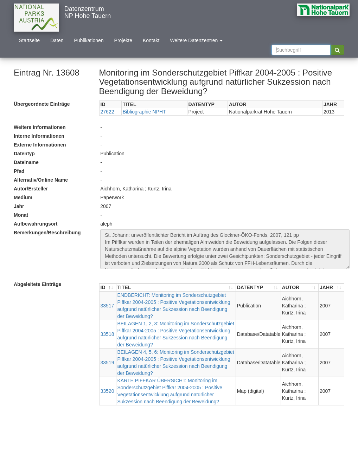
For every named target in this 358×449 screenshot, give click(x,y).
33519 (107, 362)
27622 (107, 112)
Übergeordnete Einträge (42, 104)
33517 (107, 305)
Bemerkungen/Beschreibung (47, 232)
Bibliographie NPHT (144, 112)
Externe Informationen (40, 145)
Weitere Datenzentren (196, 40)
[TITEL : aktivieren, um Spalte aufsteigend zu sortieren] (176, 288)
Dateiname (26, 162)
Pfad (19, 171)
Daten (56, 40)
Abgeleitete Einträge (37, 284)
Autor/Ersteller (31, 188)
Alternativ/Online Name (41, 180)
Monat (21, 215)
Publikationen (89, 40)
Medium (23, 197)
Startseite (29, 40)
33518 (107, 334)
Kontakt (151, 40)
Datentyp (24, 153)
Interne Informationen (39, 136)
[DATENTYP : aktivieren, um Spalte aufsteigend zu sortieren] (258, 288)
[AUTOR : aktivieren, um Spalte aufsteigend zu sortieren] (300, 288)
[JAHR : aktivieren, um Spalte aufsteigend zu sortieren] (331, 288)
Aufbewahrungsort (35, 224)
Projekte (123, 40)
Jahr (19, 206)
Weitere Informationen (40, 127)
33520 (107, 391)
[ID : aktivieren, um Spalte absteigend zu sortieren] (108, 288)
